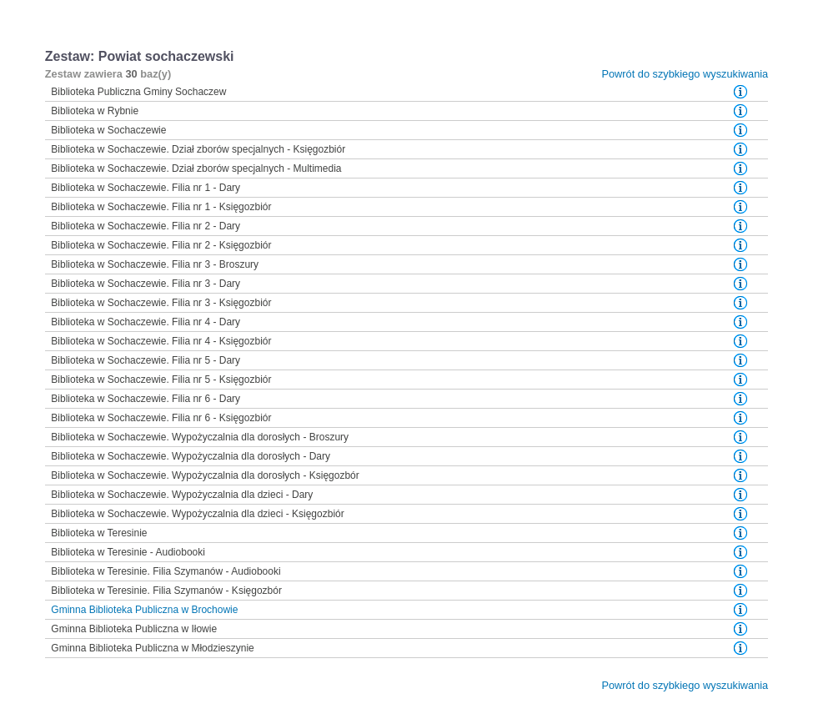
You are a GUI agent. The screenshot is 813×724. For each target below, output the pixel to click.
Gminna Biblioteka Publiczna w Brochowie (144, 610)
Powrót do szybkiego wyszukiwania (684, 74)
